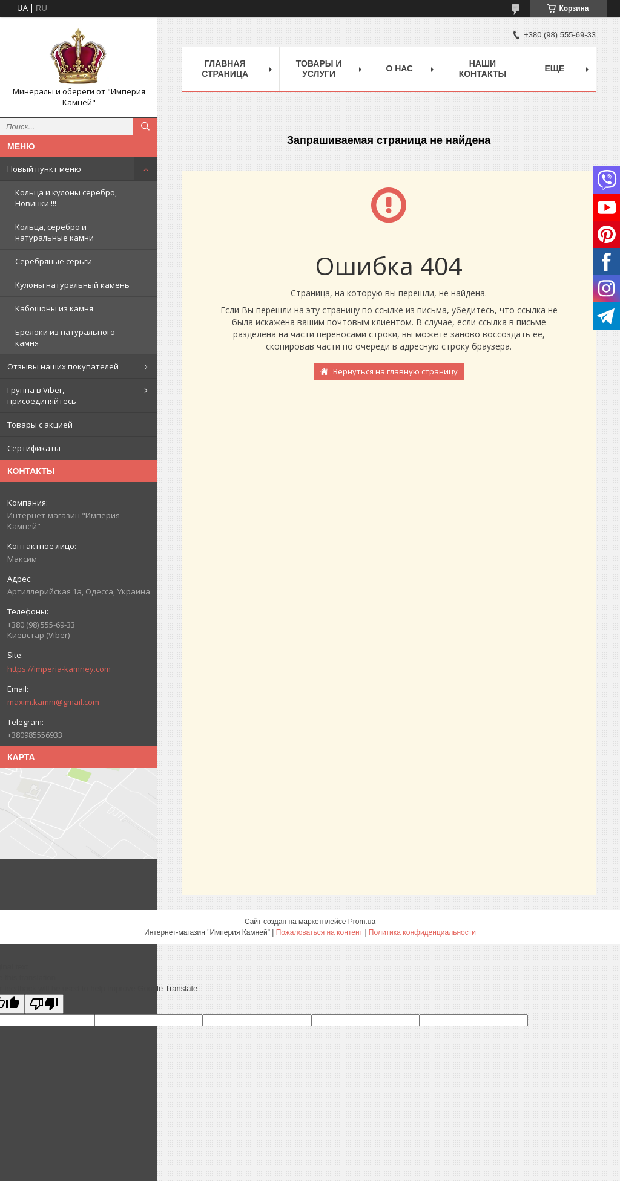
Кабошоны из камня (54, 308)
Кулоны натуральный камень (72, 284)
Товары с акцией (40, 424)
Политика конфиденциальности (422, 932)
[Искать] (145, 126)
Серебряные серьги (53, 261)
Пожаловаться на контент (319, 932)
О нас (399, 68)
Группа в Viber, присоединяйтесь (41, 395)
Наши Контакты (482, 69)
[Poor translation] (44, 1004)
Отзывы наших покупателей (63, 366)
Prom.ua (361, 921)
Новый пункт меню (44, 168)
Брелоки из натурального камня (65, 337)
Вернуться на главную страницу (395, 371)
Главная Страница (225, 69)
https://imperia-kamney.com (59, 668)
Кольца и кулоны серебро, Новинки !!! (66, 198)
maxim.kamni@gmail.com (53, 702)
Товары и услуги (319, 69)
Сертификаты (34, 448)
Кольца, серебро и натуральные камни (54, 232)
